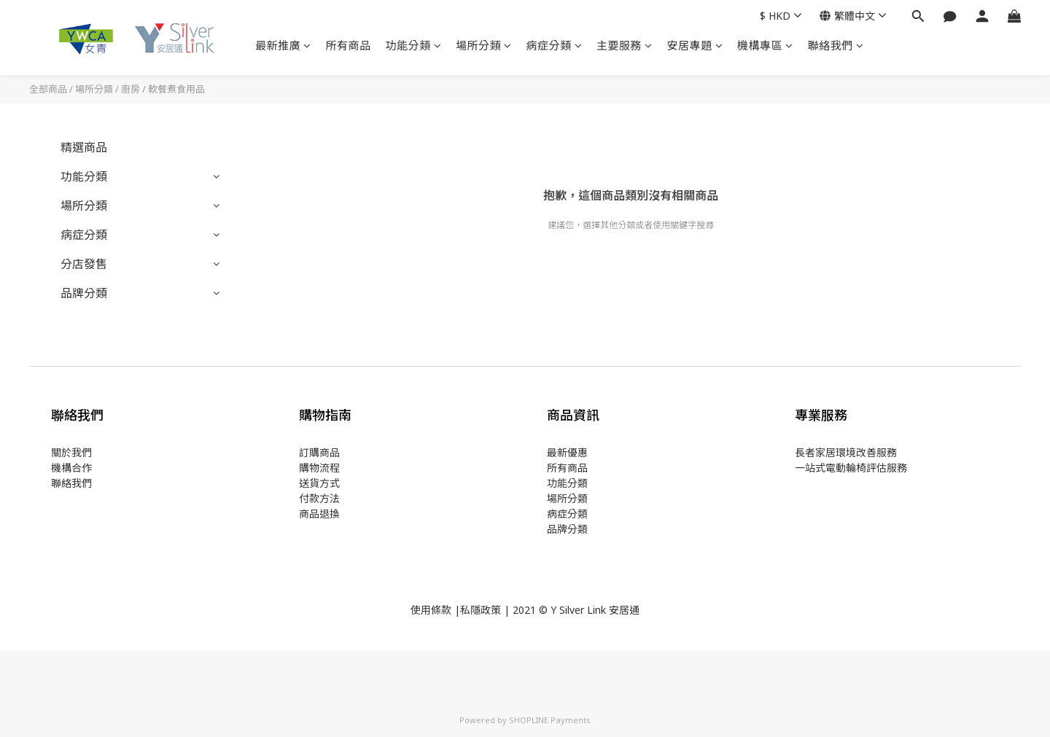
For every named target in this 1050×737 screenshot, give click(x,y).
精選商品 (84, 147)
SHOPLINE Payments (550, 719)
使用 (421, 610)
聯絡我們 (836, 45)
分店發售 (84, 264)
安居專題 (695, 45)
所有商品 (348, 45)
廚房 (130, 88)
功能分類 (414, 45)
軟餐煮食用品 (176, 88)
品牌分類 (84, 293)
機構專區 (765, 45)
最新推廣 (283, 45)
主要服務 (624, 45)
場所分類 (484, 45)
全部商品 (48, 88)
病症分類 (554, 45)
